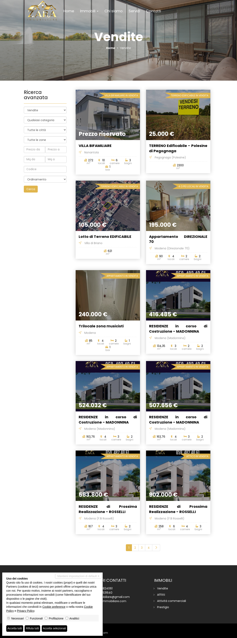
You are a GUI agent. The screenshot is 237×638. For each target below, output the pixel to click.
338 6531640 (103, 593)
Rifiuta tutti (33, 628)
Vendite (162, 588)
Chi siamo (113, 11)
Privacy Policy (25, 610)
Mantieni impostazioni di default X (78, 576)
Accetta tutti (14, 628)
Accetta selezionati (55, 628)
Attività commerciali (171, 601)
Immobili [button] (89, 11)
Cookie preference (53, 606)
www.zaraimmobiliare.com (107, 601)
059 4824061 (104, 588)
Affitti (161, 595)
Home (68, 11)
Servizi (134, 11)
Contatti (153, 11)
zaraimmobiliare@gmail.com (109, 597)
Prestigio (163, 607)
